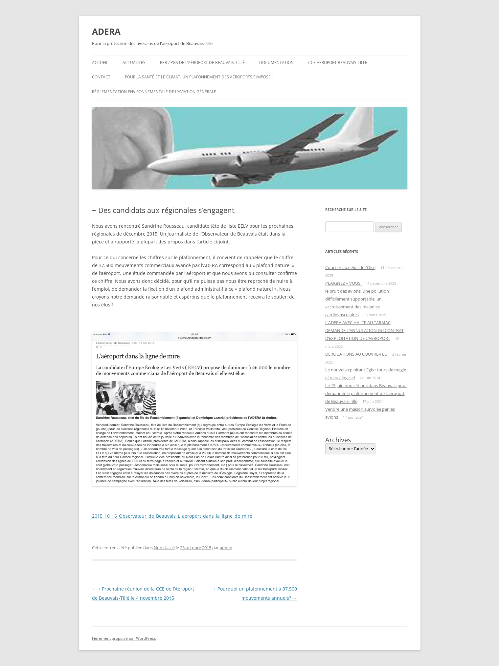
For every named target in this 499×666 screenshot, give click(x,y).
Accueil (100, 62)
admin (226, 548)
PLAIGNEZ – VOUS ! (343, 283)
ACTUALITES (134, 62)
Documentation (276, 62)
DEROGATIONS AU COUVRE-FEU (356, 354)
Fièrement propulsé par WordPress (124, 638)
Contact (101, 77)
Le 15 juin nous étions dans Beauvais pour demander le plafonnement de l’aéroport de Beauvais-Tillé (366, 393)
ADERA (106, 31)
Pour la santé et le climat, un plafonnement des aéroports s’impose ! (199, 77)
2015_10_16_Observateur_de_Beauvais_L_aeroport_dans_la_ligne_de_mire (172, 516)
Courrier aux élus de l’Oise (350, 267)
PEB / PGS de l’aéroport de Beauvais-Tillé (202, 62)
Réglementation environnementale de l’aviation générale (154, 91)
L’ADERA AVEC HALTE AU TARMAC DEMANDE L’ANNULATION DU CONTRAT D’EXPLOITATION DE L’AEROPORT (364, 330)
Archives (338, 440)
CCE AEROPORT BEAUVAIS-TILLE (337, 62)
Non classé (164, 548)
